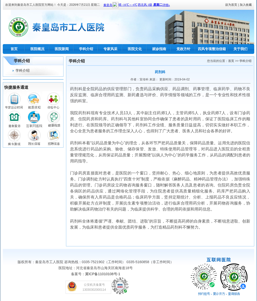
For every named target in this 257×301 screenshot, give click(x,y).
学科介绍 (86, 49)
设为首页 (231, 5)
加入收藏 (246, 5)
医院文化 (135, 49)
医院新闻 (62, 49)
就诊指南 (159, 49)
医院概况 (37, 49)
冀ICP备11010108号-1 (102, 274)
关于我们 (240, 49)
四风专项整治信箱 (212, 49)
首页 (14, 49)
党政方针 (183, 49)
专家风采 (110, 49)
